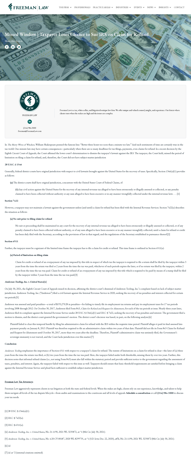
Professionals (82, 7)
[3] (76, 274)
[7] (92, 336)
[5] (17, 297)
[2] (168, 234)
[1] (178, 193)
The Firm (65, 7)
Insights (165, 7)
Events (139, 7)
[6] (150, 317)
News (151, 7)
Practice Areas (103, 7)
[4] (45, 281)
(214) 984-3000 (29, 128)
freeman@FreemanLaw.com (29, 131)
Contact (179, 7)
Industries (123, 7)
